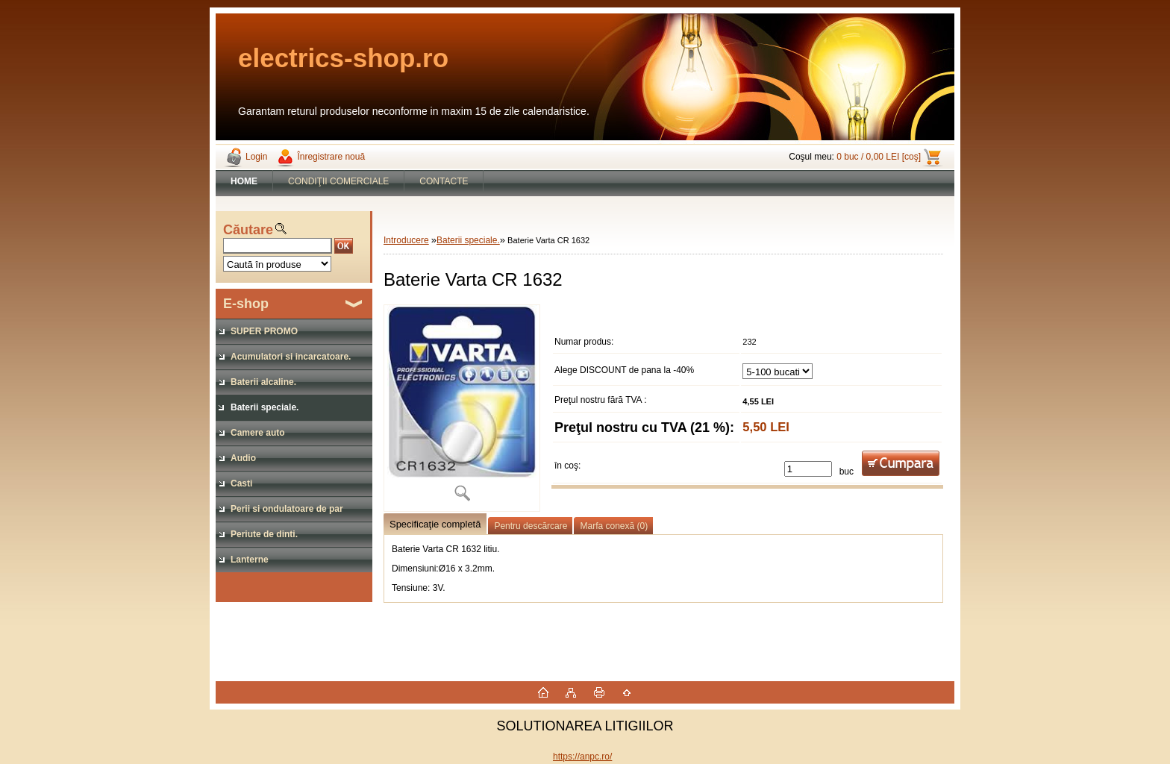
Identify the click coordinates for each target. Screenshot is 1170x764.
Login (256, 156)
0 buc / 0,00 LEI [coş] (878, 156)
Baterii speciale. (468, 240)
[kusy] (808, 469)
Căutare (248, 229)
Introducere (406, 240)
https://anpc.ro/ (582, 756)
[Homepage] (244, 181)
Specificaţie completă (435, 524)
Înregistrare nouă (331, 156)
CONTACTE (443, 181)
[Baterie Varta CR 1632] (461, 408)
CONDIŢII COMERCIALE (338, 181)
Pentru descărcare (530, 526)
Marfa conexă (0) (614, 526)
